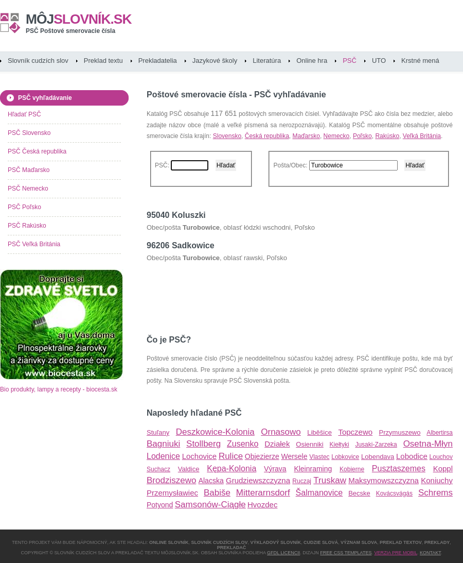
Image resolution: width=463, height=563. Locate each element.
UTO (379, 60)
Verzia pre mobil (395, 552)
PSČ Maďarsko (28, 170)
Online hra (311, 60)
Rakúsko (387, 136)
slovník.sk (79, 19)
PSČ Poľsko (24, 207)
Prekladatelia (157, 60)
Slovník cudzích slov (38, 60)
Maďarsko (305, 136)
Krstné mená (420, 60)
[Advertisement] (267, 294)
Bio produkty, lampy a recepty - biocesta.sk (58, 389)
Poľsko (362, 136)
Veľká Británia (422, 136)
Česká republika (267, 136)
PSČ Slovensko (29, 133)
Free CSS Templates (345, 552)
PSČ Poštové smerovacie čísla (70, 31)
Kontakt (430, 552)
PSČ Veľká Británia (34, 244)
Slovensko (227, 136)
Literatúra (267, 60)
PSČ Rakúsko (27, 225)
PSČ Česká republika (37, 151)
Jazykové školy (214, 60)
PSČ (350, 60)
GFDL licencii (283, 552)
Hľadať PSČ (24, 114)
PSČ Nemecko (28, 188)
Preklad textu (103, 60)
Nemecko (337, 136)
